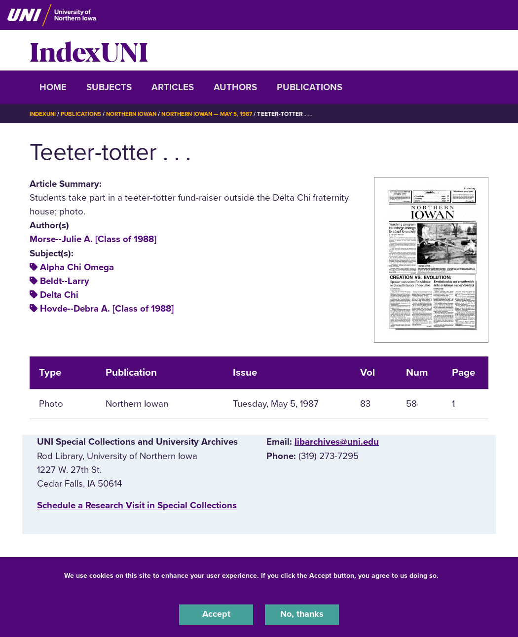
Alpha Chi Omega (77, 267)
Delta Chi (59, 294)
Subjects (109, 87)
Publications (309, 87)
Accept (216, 614)
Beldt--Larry (64, 281)
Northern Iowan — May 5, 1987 (215, 113)
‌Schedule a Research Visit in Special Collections (137, 505)
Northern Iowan (135, 113)
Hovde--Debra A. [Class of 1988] (107, 308)
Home (53, 87)
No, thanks (302, 614)
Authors (235, 87)
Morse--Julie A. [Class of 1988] (93, 239)
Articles (172, 87)
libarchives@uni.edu (337, 441)
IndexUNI (89, 50)
